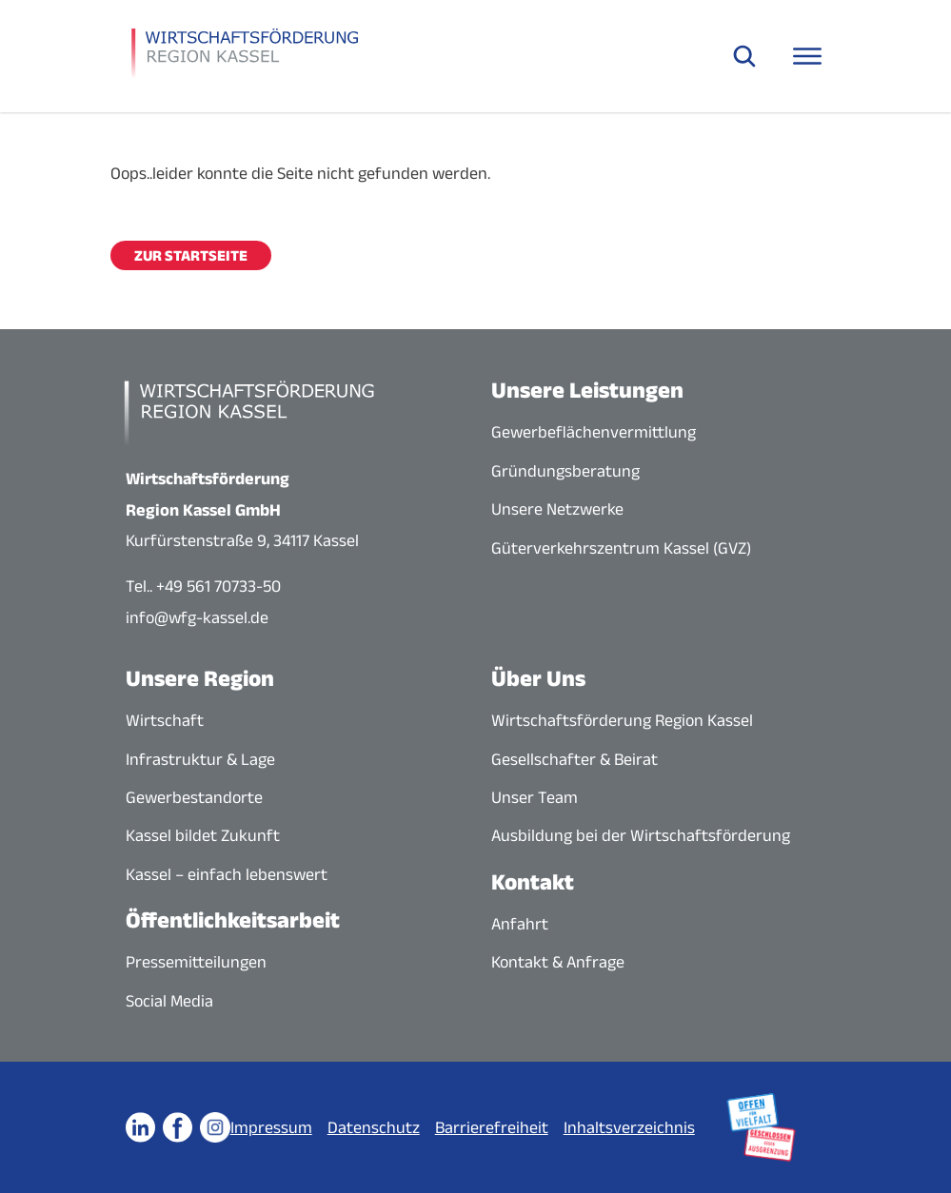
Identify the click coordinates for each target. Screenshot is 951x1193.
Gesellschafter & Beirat (574, 759)
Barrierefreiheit (491, 1127)
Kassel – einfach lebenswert (226, 874)
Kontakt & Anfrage (557, 961)
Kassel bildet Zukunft (203, 835)
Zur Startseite (191, 255)
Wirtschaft (165, 720)
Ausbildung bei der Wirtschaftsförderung (640, 835)
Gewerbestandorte (194, 797)
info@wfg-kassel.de (197, 617)
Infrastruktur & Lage (200, 759)
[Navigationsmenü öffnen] (807, 56)
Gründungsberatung (565, 470)
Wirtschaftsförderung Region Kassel (622, 720)
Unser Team (534, 797)
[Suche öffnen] (744, 56)
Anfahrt (519, 923)
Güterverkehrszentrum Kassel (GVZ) (621, 547)
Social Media (169, 1000)
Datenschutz (373, 1127)
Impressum (271, 1127)
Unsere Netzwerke (557, 508)
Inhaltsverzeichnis (629, 1127)
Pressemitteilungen (196, 961)
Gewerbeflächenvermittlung (593, 431)
